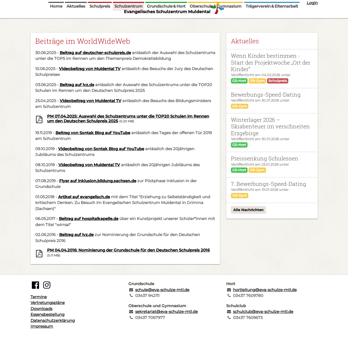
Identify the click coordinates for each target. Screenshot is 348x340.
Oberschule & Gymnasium (215, 21)
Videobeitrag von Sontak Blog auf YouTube (101, 148)
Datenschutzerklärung (53, 320)
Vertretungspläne (48, 302)
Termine (39, 296)
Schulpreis (99, 21)
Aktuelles (76, 21)
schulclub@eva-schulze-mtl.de (263, 311)
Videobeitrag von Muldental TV (89, 68)
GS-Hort (239, 81)
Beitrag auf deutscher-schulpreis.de (95, 52)
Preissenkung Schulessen (264, 158)
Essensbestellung (47, 314)
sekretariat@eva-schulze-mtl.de (166, 311)
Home (56, 21)
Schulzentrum (128, 21)
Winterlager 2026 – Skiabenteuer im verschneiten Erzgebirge (270, 126)
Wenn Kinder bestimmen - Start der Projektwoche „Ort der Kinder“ (270, 62)
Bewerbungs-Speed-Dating (266, 94)
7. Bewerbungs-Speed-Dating (268, 183)
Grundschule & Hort (166, 21)
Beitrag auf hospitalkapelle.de (88, 218)
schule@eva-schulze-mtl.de (162, 289)
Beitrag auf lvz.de (77, 84)
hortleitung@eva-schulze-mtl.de (265, 289)
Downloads (41, 308)
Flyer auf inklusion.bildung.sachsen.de (97, 180)
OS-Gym (257, 81)
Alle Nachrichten (248, 210)
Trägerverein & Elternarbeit (272, 21)
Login (312, 2)
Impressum (42, 326)
